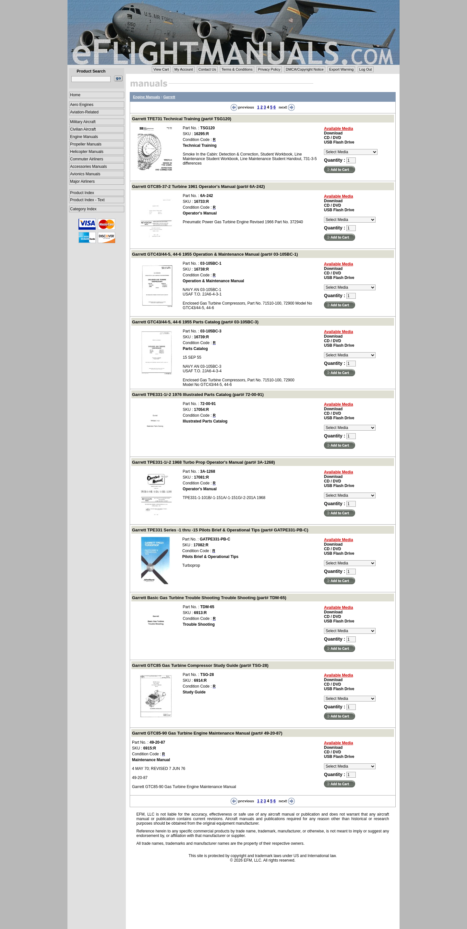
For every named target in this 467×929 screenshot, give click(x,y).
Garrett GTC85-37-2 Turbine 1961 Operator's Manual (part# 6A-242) (198, 186)
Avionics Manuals (85, 174)
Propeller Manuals (86, 144)
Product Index (82, 193)
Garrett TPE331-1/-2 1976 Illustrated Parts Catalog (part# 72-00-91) (198, 394)
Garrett (169, 97)
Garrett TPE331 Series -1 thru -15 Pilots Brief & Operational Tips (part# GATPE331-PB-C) (220, 530)
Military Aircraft (83, 122)
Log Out (365, 69)
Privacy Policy (269, 69)
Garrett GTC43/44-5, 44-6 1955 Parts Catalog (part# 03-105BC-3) (195, 321)
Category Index (83, 209)
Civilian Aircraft (83, 129)
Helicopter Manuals (86, 151)
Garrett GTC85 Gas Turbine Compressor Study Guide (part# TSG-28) (200, 665)
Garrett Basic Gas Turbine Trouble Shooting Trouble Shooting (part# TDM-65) (209, 597)
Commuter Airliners (86, 159)
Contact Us (207, 69)
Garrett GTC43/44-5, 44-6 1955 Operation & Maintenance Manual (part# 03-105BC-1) (215, 254)
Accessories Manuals (88, 166)
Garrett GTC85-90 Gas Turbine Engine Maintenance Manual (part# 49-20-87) (207, 733)
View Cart (161, 69)
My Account (183, 69)
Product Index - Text (87, 200)
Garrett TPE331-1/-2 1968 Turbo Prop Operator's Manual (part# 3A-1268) (203, 462)
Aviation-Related (84, 112)
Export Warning (341, 69)
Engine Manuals (84, 136)
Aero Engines (81, 104)
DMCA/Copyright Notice (305, 69)
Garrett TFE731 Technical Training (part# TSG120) (181, 118)
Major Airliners (82, 181)
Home (75, 95)
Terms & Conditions (237, 69)
